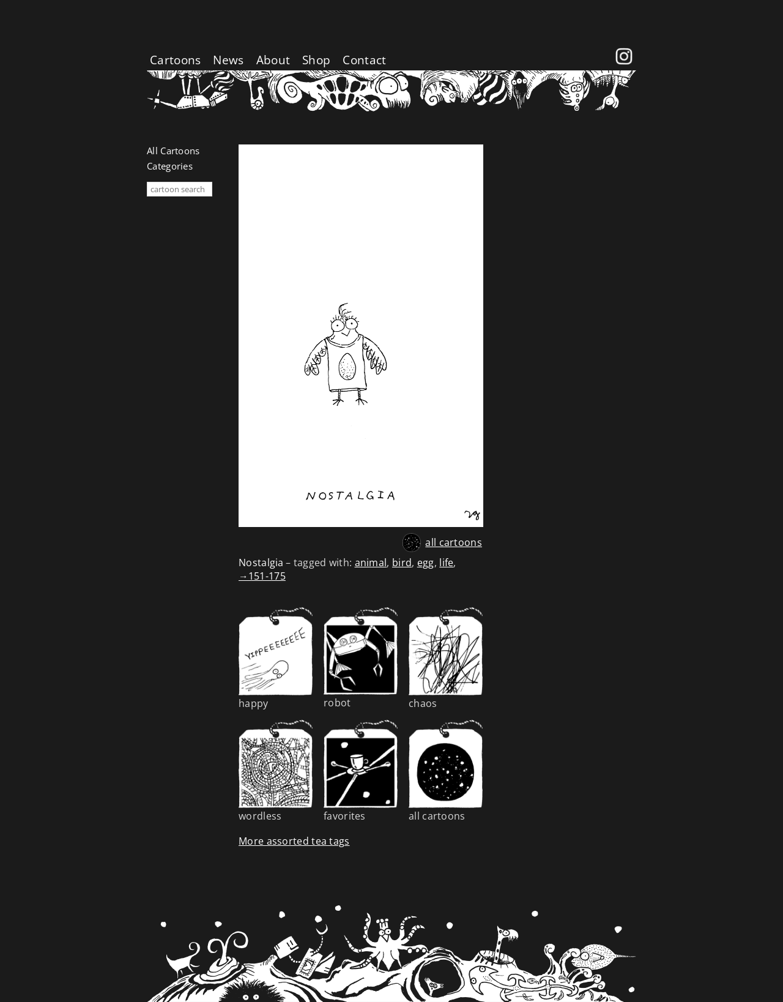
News (228, 60)
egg (425, 562)
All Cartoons (173, 150)
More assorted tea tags (294, 841)
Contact (364, 60)
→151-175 (262, 576)
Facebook (599, 48)
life (446, 562)
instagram (624, 48)
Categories (170, 166)
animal (371, 562)
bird (402, 562)
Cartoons (175, 60)
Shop (316, 60)
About (273, 60)
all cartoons (453, 542)
